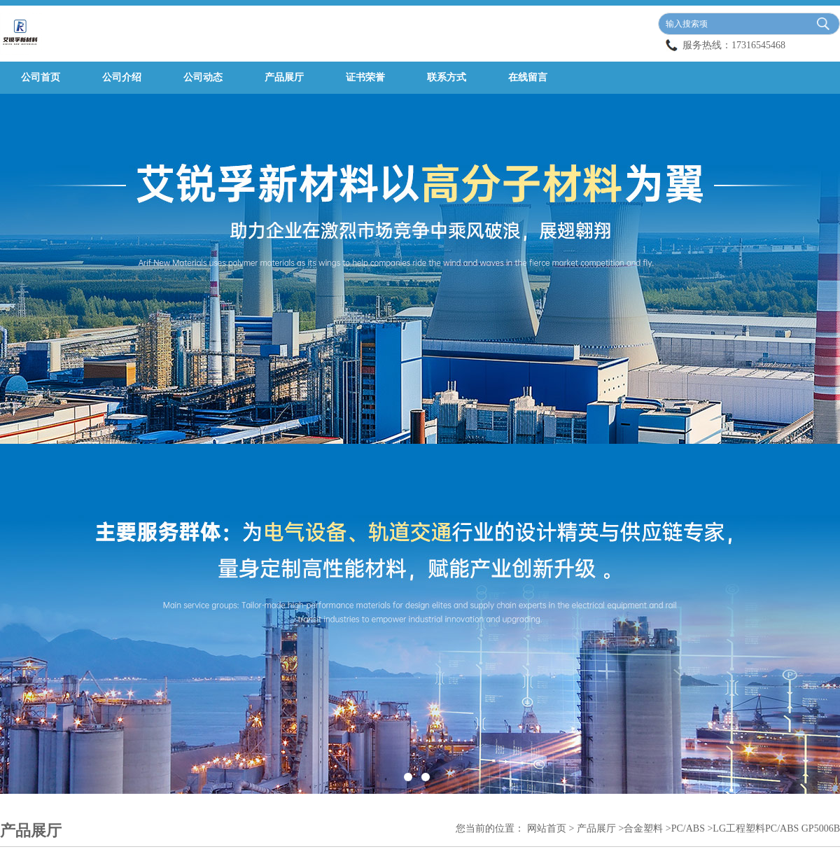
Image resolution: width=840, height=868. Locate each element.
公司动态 (203, 77)
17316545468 (758, 45)
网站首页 (546, 828)
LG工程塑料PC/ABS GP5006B (776, 828)
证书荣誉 (365, 77)
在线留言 (527, 77)
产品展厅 (284, 77)
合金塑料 (643, 828)
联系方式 (446, 77)
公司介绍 (121, 77)
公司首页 (40, 77)
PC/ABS (688, 828)
